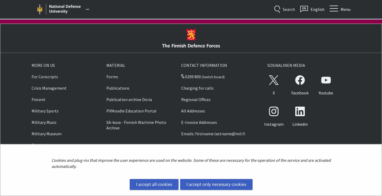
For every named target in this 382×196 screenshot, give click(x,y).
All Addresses (193, 111)
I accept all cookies (154, 184)
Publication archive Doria (129, 99)
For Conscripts (45, 76)
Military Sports (45, 111)
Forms (112, 76)
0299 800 (191, 76)
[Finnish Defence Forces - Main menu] (69, 9)
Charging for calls (197, 88)
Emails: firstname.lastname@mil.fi (213, 133)
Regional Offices (196, 99)
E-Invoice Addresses (199, 122)
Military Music (44, 122)
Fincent (38, 99)
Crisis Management (49, 88)
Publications (117, 88)
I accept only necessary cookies (216, 184)
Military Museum (47, 133)
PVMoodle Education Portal (131, 111)
